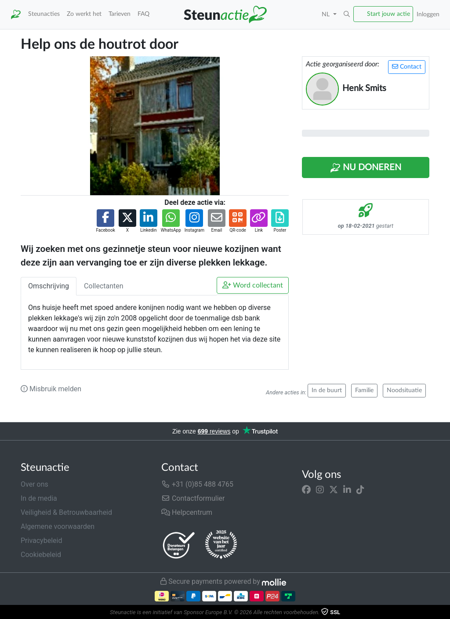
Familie (364, 390)
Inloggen (428, 14)
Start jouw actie (388, 14)
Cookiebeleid (41, 554)
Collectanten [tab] (103, 286)
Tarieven (120, 14)
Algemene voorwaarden (57, 526)
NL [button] (326, 14)
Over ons (34, 484)
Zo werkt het (84, 14)
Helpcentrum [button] (186, 512)
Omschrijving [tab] (48, 286)
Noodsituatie (404, 390)
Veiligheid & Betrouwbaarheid (66, 512)
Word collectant (252, 285)
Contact (406, 66)
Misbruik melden (51, 389)
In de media (39, 498)
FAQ (143, 14)
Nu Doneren (365, 168)
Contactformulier (193, 498)
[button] (346, 14)
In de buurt (327, 390)
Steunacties (44, 14)
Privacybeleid (41, 540)
